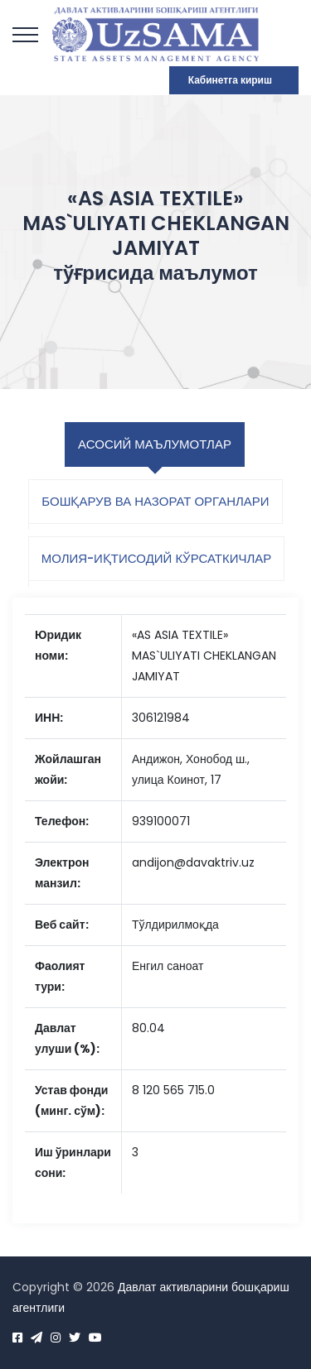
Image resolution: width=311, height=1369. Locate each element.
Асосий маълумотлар (154, 444)
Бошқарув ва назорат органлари (155, 501)
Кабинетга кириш (230, 80)
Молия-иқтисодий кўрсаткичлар (156, 558)
